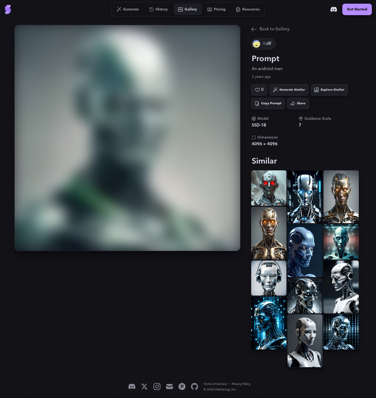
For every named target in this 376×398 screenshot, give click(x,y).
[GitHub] (194, 386)
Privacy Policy (241, 384)
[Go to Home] (8, 9)
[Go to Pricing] (216, 9)
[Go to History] (158, 9)
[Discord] (334, 9)
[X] (144, 386)
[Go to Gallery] (187, 9)
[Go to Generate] (127, 9)
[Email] (169, 386)
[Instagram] (157, 386)
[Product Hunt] (182, 386)
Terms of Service (215, 384)
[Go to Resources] (248, 9)
